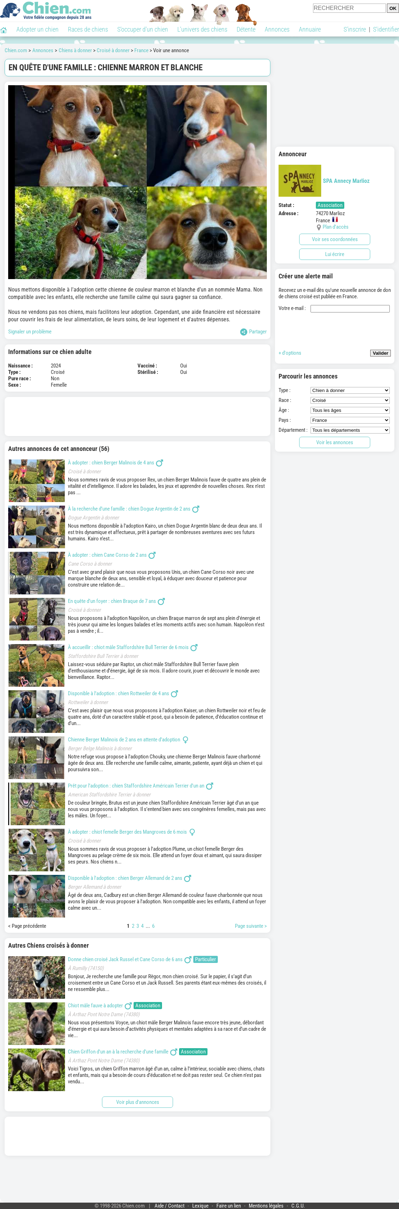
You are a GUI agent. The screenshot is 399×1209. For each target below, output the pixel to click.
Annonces (277, 29)
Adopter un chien (37, 29)
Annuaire (310, 29)
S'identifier (386, 29)
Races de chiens (88, 29)
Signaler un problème (30, 331)
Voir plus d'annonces (137, 1102)
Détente (246, 29)
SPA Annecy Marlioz (324, 181)
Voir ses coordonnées (335, 239)
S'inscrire (355, 29)
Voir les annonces (334, 442)
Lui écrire (334, 254)
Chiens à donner (75, 50)
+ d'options (290, 353)
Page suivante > (251, 926)
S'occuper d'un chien (142, 29)
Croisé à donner (113, 50)
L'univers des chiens (202, 29)
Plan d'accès (336, 227)
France (141, 50)
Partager (253, 332)
